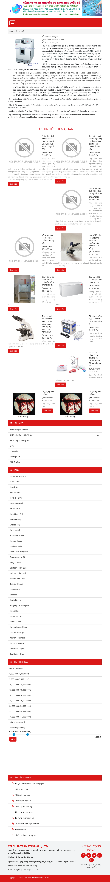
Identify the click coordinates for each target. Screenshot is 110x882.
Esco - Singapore (17, 643)
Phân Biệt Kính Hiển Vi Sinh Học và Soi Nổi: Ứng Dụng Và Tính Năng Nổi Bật (48, 142)
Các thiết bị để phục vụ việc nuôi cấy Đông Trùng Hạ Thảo (48, 281)
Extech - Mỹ (15, 530)
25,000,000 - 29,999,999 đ (20, 700)
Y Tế (12, 446)
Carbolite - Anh (16, 600)
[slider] (14, 734)
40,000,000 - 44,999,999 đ (20, 717)
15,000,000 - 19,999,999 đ (20, 690)
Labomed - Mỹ (16, 616)
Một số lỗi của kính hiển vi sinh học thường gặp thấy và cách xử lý (95, 242)
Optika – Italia (16, 546)
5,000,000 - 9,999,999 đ (19, 679)
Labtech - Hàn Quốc (18, 568)
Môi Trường (15, 462)
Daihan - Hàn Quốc (18, 573)
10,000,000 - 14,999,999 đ (20, 684)
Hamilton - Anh (16, 514)
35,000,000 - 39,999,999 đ (20, 711)
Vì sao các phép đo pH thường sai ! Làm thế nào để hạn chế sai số (95, 359)
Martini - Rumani (17, 638)
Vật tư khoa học (22, 789)
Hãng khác (14, 611)
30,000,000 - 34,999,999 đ (20, 706)
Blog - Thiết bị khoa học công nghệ (30, 783)
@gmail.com (32, 869)
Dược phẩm (15, 456)
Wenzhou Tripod (17, 648)
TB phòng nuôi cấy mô (20, 440)
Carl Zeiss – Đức (17, 654)
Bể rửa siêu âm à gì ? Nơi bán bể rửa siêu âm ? (95, 320)
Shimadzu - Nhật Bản (19, 551)
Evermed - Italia (17, 535)
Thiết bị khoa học (22, 795)
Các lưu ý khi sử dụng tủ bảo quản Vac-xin (95, 279)
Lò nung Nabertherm (24, 812)
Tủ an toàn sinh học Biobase (27, 823)
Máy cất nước (21, 829)
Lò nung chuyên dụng (24, 818)
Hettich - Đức (16, 498)
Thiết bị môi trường (23, 806)
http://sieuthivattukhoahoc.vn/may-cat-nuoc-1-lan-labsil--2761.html (43, 117)
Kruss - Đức (15, 508)
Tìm (13, 739)
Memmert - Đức (17, 503)
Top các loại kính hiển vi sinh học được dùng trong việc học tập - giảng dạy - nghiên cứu (48, 324)
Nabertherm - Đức (18, 476)
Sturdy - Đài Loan (17, 578)
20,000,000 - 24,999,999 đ (20, 695)
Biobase (13, 594)
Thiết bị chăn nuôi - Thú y (55, 435)
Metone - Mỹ (15, 519)
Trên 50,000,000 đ (17, 722)
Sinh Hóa (14, 451)
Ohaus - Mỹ (15, 589)
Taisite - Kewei (16, 584)
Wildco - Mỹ (15, 525)
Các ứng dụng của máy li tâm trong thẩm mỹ (95, 191)
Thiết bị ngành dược (19, 429)
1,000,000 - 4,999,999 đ (19, 673)
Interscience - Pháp (18, 627)
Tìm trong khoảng (17, 727)
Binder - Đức (15, 492)
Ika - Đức (14, 487)
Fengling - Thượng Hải (19, 605)
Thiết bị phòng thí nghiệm (26, 835)
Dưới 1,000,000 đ (16, 668)
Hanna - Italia (16, 541)
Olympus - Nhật (17, 632)
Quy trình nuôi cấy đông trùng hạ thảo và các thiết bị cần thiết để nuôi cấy (95, 142)
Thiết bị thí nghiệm (23, 800)
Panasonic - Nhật (17, 557)
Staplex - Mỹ (15, 621)
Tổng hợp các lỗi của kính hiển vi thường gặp (48, 239)
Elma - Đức (14, 481)
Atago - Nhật (15, 562)
